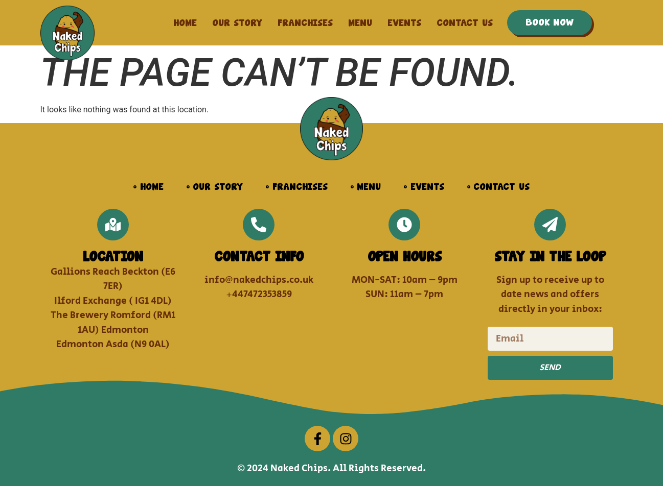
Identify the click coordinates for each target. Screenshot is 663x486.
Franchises (305, 23)
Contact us (465, 23)
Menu (360, 23)
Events (404, 23)
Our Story (237, 23)
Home (185, 23)
